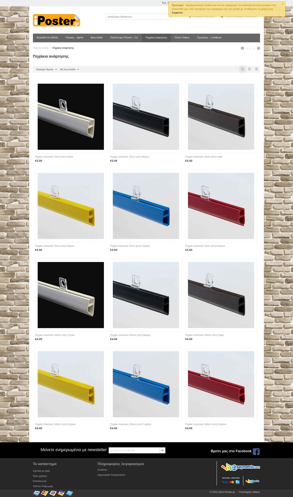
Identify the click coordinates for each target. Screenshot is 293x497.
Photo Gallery (182, 37)
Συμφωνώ (177, 12)
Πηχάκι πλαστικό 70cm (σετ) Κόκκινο (205, 245)
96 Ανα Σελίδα (69, 69)
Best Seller (97, 37)
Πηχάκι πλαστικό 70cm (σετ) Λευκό (54, 156)
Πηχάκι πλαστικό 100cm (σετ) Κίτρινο (55, 424)
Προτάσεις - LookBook (209, 37)
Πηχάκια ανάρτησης (156, 37)
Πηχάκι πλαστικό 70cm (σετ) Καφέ (204, 156)
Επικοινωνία (39, 481)
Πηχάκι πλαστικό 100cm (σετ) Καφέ (204, 335)
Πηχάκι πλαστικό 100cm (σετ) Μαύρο (130, 335)
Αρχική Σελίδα (41, 47)
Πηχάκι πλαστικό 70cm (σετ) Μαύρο (129, 156)
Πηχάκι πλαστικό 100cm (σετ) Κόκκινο (206, 424)
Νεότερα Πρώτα (46, 69)
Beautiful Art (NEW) (47, 37)
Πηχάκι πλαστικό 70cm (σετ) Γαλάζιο (130, 245)
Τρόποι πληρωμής (43, 486)
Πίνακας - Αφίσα (74, 37)
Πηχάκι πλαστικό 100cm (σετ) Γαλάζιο (130, 424)
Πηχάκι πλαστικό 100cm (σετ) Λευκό (55, 335)
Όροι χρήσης (40, 476)
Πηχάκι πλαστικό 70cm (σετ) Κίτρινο (54, 245)
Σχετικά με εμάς (41, 470)
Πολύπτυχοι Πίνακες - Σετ (124, 37)
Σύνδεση (102, 469)
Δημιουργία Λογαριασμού (111, 474)
